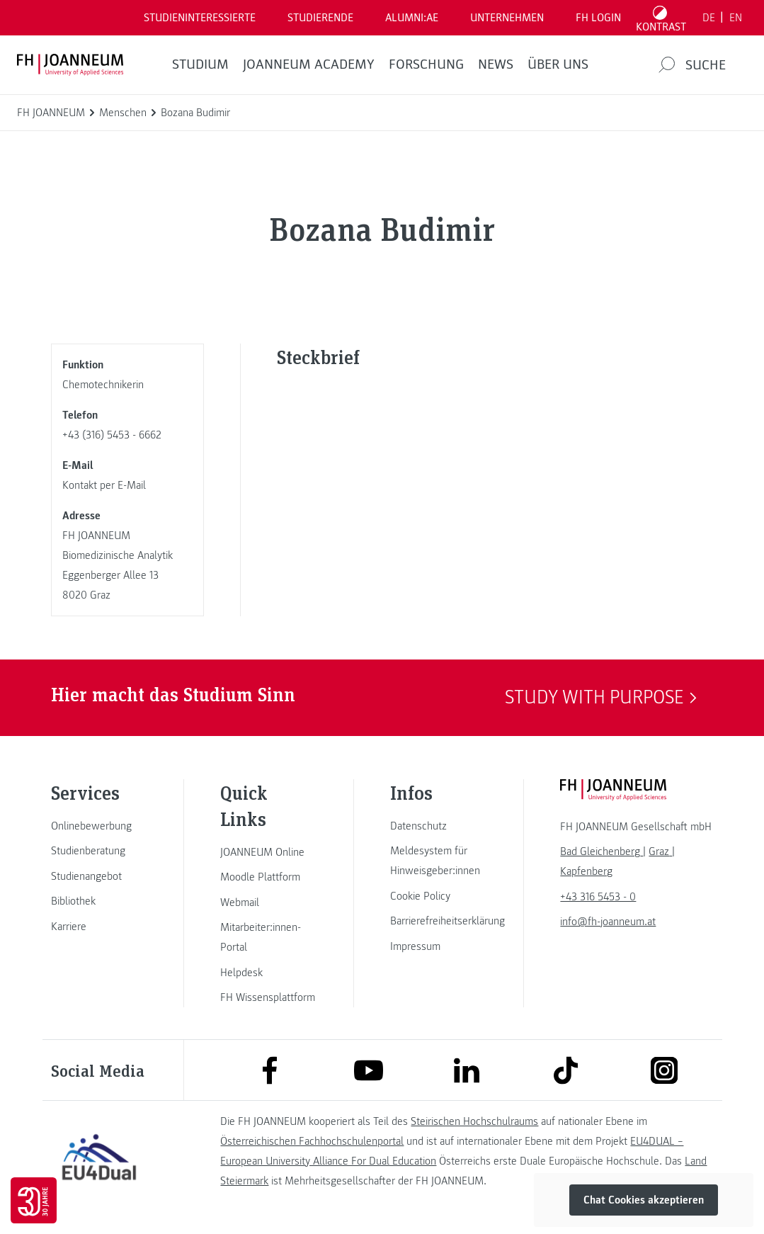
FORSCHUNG (426, 64)
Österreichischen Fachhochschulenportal (312, 1141)
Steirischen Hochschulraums (474, 1121)
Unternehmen (507, 18)
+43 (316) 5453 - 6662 (111, 435)
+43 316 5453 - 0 (598, 897)
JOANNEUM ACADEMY (309, 64)
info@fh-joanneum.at (608, 922)
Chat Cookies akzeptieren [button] (643, 1200)
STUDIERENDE (320, 18)
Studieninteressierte (200, 18)
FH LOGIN (598, 18)
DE (708, 18)
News (495, 64)
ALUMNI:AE (411, 18)
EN (735, 18)
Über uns (558, 64)
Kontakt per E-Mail (104, 485)
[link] (99, 826)
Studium (200, 64)
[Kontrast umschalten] (661, 17)
